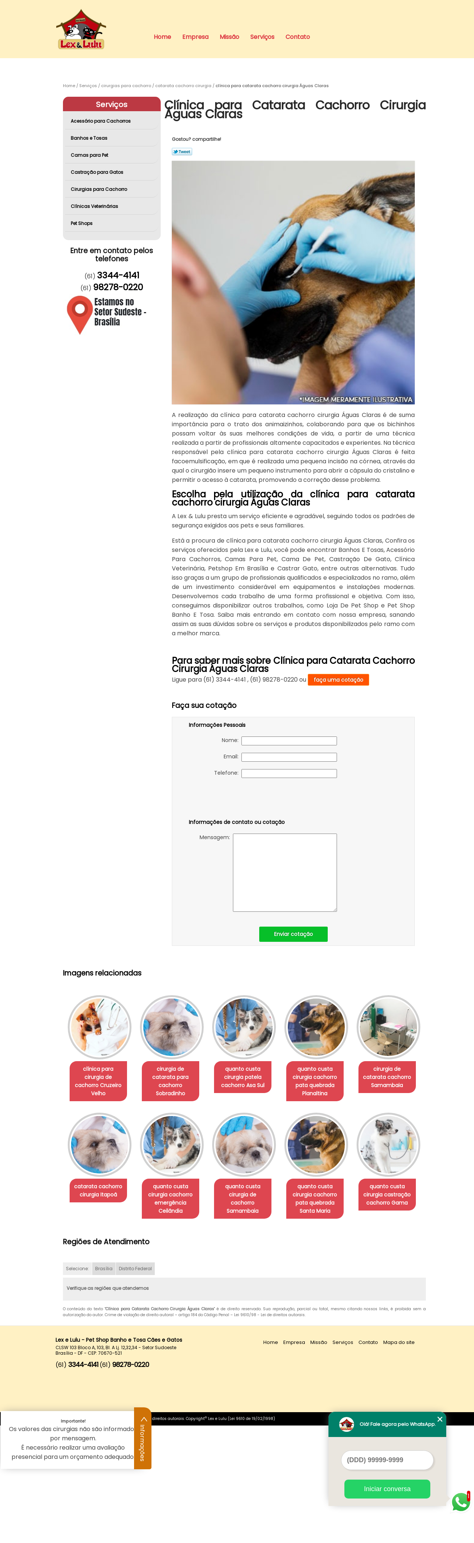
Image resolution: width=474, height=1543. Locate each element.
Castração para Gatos (97, 172)
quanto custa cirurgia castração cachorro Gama (174, 1312)
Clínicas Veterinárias (95, 206)
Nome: (279, 740)
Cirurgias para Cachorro (99, 189)
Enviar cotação (293, 934)
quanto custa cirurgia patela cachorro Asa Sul (250, 1077)
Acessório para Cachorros (101, 121)
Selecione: (77, 1386)
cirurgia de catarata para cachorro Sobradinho (175, 1077)
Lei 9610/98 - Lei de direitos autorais (269, 1433)
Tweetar (182, 151)
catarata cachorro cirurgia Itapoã (175, 1190)
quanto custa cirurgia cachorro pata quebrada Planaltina (325, 1081)
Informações (143, 1438)
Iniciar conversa (387, 1489)
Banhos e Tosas (90, 138)
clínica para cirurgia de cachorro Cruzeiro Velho (99, 1077)
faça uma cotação (338, 679)
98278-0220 (118, 287)
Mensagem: (268, 873)
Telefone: (275, 773)
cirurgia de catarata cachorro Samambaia (100, 1194)
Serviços (262, 37)
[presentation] (236, 799)
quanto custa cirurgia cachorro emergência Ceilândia (250, 1199)
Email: (280, 757)
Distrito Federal (135, 1386)
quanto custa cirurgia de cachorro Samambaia (325, 1194)
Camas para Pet (90, 155)
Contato (298, 37)
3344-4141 (118, 275)
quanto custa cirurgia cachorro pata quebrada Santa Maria (99, 1316)
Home (162, 37)
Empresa (195, 37)
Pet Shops (82, 223)
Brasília (104, 1386)
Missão (229, 37)
